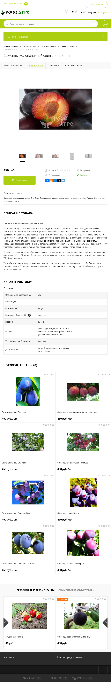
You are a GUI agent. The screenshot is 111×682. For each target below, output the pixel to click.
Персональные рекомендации (35, 590)
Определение (26, 4)
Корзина (82, 678)
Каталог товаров (55, 36)
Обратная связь (96, 5)
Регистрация (16, 3)
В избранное (83, 170)
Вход (5, 3)
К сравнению (52, 175)
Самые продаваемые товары (76, 590)
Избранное (56, 678)
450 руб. (9, 170)
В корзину (19, 180)
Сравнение (29, 678)
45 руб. (10, 643)
